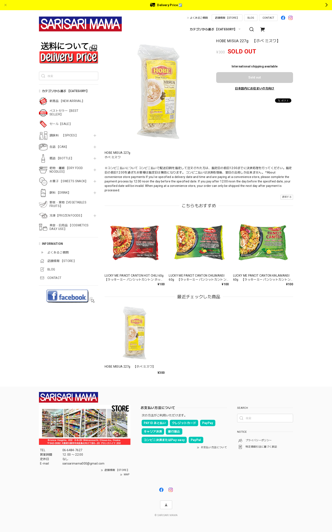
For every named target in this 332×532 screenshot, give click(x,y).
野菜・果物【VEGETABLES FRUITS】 (68, 204)
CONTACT (268, 17)
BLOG (251, 17)
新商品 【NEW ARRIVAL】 (67, 101)
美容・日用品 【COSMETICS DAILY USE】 (69, 227)
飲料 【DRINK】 (60, 192)
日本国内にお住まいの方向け (254, 88)
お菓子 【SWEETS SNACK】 (69, 181)
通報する (287, 197)
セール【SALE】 (61, 124)
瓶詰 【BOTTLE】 (62, 158)
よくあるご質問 (199, 17)
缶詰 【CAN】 (59, 146)
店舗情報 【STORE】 (227, 17)
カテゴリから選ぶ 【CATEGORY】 (216, 29)
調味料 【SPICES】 (64, 135)
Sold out (254, 77)
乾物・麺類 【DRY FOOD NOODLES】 (66, 169)
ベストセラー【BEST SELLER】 (64, 112)
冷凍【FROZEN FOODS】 (67, 215)
